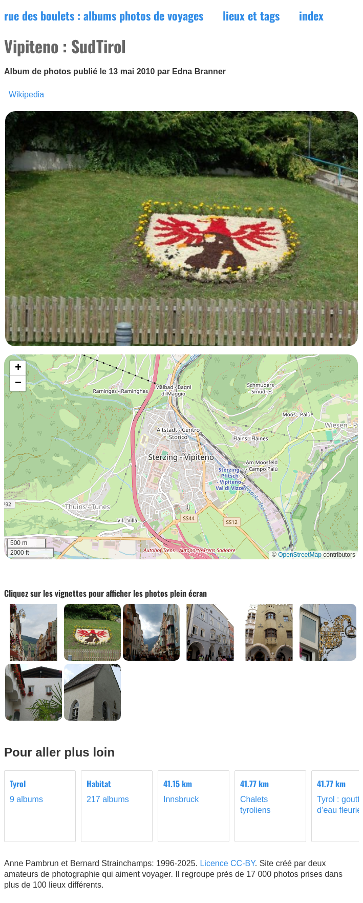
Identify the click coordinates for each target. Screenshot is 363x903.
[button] (18, 368)
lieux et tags (251, 15)
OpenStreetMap (300, 554)
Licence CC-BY (227, 863)
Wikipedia (26, 94)
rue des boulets (103, 15)
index (311, 15)
